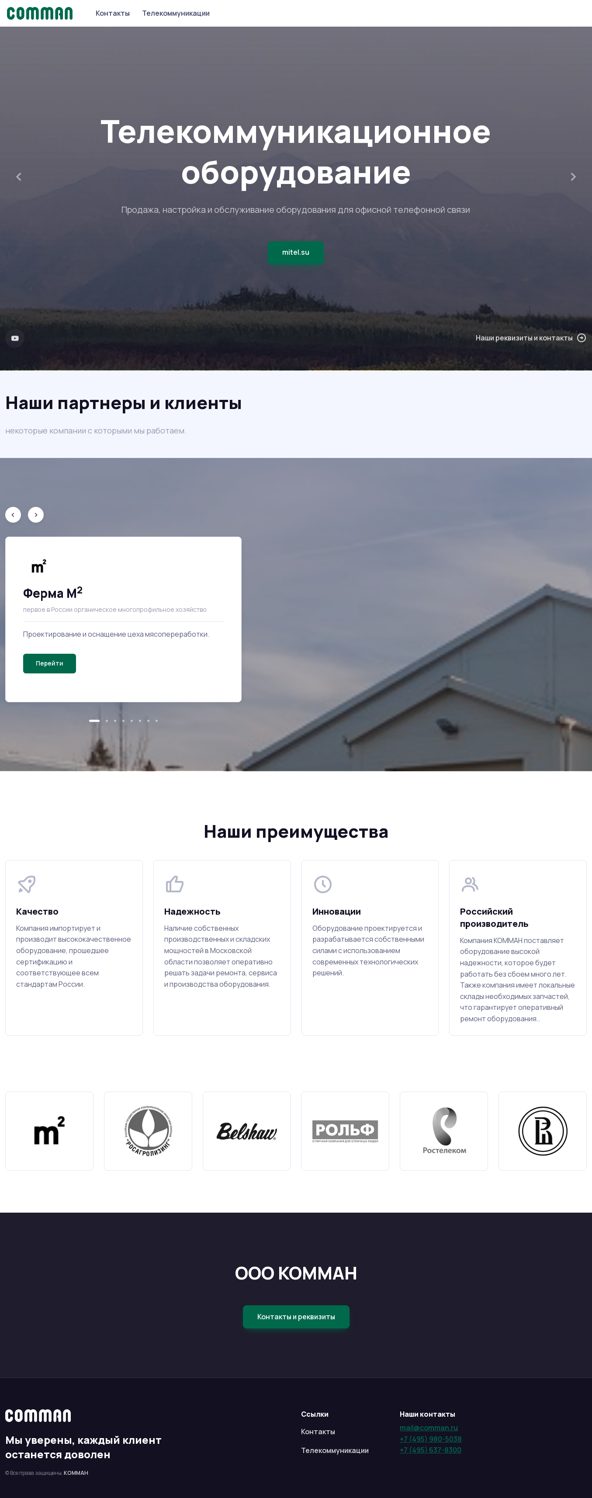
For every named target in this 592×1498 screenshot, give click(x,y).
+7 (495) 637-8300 (430, 1450)
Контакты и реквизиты (296, 1316)
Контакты (113, 13)
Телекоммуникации (176, 13)
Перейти (49, 663)
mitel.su (295, 252)
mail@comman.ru (429, 1427)
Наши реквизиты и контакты (531, 338)
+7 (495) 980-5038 (431, 1439)
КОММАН (76, 1473)
